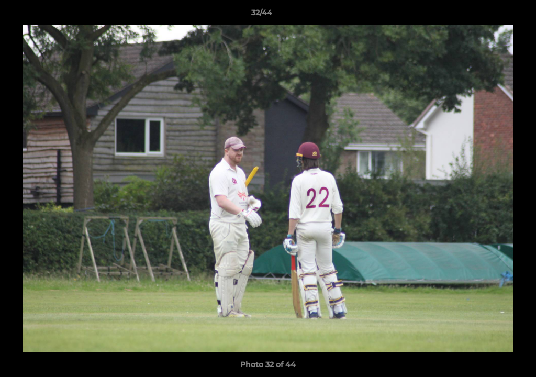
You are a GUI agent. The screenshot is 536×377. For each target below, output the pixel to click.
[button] (492, 15)
